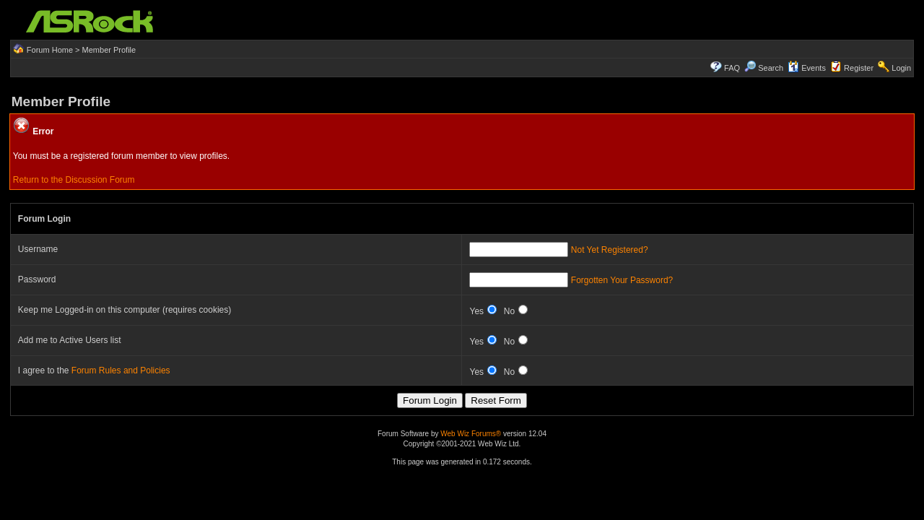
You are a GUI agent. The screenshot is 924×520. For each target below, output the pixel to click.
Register (858, 68)
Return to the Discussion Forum (74, 180)
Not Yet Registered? (609, 250)
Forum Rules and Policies (120, 370)
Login (901, 68)
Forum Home (50, 50)
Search (770, 68)
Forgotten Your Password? (622, 280)
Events (807, 68)
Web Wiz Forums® (470, 434)
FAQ (732, 68)
